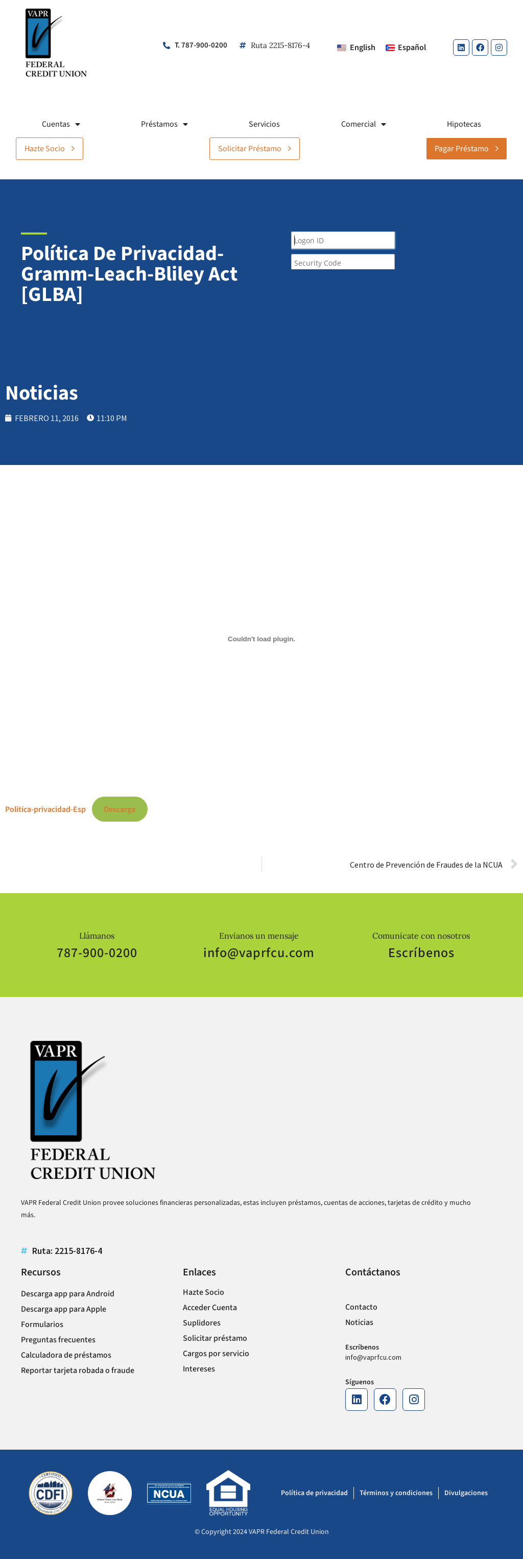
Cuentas (61, 124)
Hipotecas (464, 124)
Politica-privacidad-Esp (45, 809)
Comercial (363, 124)
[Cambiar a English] (356, 47)
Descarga (119, 809)
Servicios (264, 124)
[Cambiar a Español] (406, 47)
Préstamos (164, 124)
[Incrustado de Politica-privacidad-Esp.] (261, 639)
